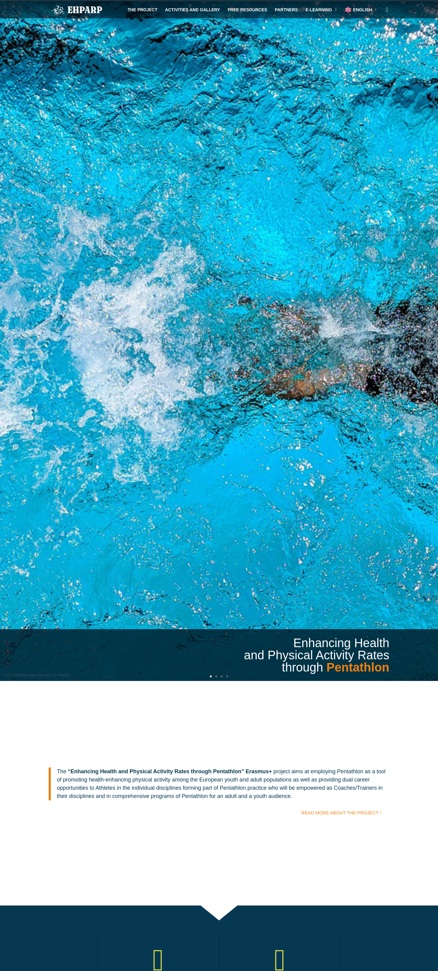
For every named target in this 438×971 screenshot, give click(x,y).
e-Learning (320, 10)
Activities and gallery (192, 9)
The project (143, 9)
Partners (286, 9)
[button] (211, 676)
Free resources (247, 9)
